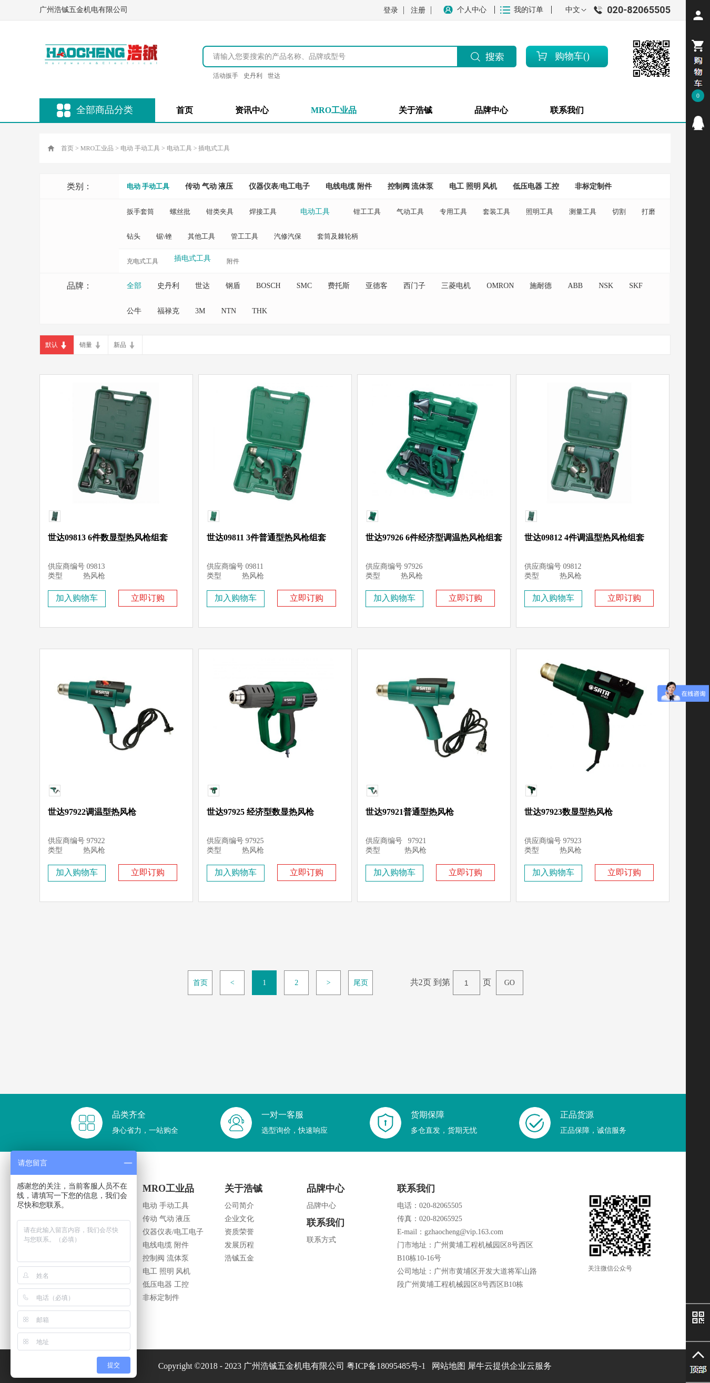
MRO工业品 (97, 148)
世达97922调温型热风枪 (92, 811)
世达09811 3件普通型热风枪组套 (266, 537)
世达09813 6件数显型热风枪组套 (108, 537)
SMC (304, 286)
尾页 (360, 983)
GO (509, 983)
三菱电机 (456, 286)
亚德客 (377, 286)
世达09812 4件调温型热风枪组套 (584, 537)
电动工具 (179, 148)
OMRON (500, 286)
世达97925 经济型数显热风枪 (260, 811)
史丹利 (253, 75)
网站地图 (446, 1365)
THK (259, 311)
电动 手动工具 (140, 148)
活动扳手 (225, 75)
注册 (418, 10)
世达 (274, 75)
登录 (390, 10)
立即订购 (148, 597)
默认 (51, 345)
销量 (85, 345)
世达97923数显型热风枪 (568, 811)
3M (200, 311)
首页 (184, 110)
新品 (120, 345)
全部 (134, 286)
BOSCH (268, 286)
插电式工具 (214, 148)
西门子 (414, 286)
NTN (228, 311)
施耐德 (541, 286)
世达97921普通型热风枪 (410, 811)
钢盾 (233, 286)
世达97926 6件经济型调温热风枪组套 (434, 537)
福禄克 (168, 311)
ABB (575, 286)
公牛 (134, 311)
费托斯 (339, 286)
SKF (636, 286)
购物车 (569, 56)
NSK (606, 286)
